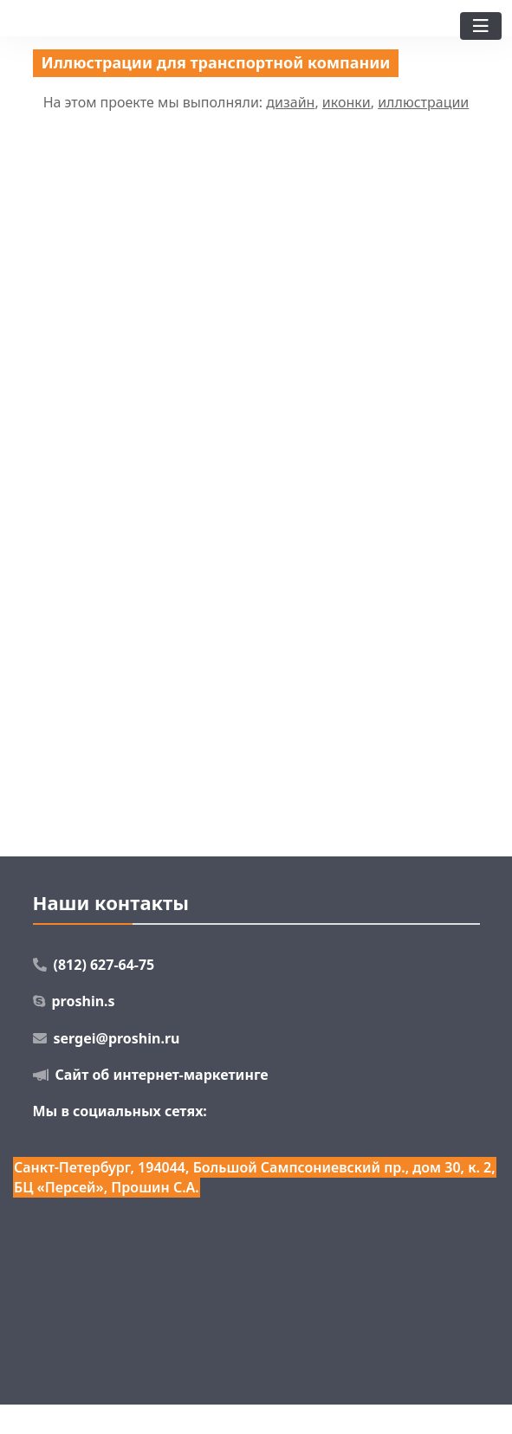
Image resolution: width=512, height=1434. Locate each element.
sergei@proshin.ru (117, 1038)
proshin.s (83, 1001)
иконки (346, 102)
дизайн (290, 102)
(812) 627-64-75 (104, 964)
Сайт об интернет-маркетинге (162, 1074)
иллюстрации (423, 102)
